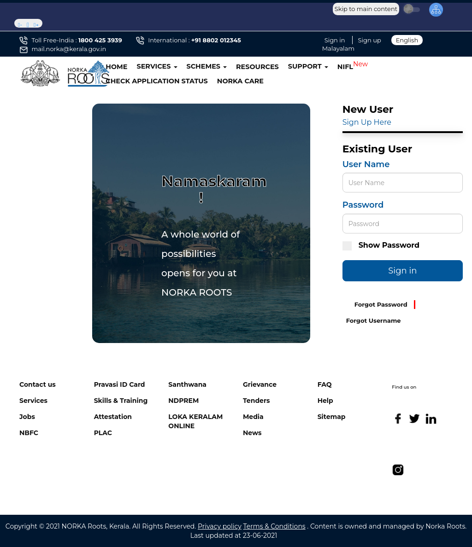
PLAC (103, 433)
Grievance (260, 384)
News (252, 433)
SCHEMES (207, 66)
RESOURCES (257, 67)
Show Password (380, 245)
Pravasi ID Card (119, 384)
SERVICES (157, 66)
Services (33, 400)
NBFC (28, 433)
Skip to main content (366, 8)
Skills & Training (121, 400)
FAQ (325, 384)
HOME (116, 67)
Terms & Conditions (274, 526)
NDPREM (183, 400)
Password (363, 205)
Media (253, 417)
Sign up (369, 40)
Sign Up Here (366, 122)
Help (325, 400)
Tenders (256, 400)
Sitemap (332, 417)
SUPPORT (308, 66)
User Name (366, 164)
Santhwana (187, 384)
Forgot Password (380, 304)
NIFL (345, 67)
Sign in (334, 40)
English (407, 40)
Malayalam (338, 48)
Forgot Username (373, 320)
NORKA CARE (240, 81)
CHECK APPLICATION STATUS (156, 81)
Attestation (113, 417)
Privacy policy (220, 526)
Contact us (37, 384)
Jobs (27, 417)
